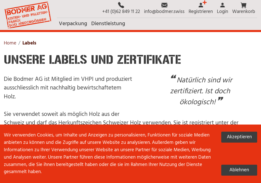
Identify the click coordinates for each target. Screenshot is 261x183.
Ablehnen (239, 170)
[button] (243, 9)
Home (10, 43)
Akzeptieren (239, 137)
